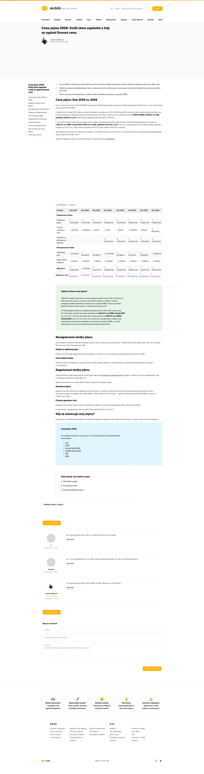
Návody (151, 20)
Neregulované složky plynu (38, 109)
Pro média (135, 731)
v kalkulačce (110, 139)
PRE (66, 453)
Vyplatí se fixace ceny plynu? (36, 104)
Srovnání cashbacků (57, 728)
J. (67, 559)
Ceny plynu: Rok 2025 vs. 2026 (38, 98)
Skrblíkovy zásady (138, 728)
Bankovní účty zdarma (78, 728)
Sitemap (113, 740)
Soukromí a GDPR (138, 737)
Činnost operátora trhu (37, 126)
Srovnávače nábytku (97, 734)
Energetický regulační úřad (112, 375)
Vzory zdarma (137, 20)
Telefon (79, 20)
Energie (57, 20)
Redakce (113, 728)
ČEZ (67, 443)
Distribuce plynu (34, 122)
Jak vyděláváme (116, 731)
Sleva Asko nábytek (77, 734)
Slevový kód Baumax (97, 728)
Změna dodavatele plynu (73, 490)
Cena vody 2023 (56, 731)
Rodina (99, 20)
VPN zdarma (94, 731)
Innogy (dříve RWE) (72, 448)
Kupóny (124, 20)
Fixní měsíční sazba (35, 116)
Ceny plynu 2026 (34, 135)
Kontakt (135, 740)
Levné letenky (55, 737)
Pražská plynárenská (73, 451)
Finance (68, 20)
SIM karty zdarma (76, 731)
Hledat (157, 8)
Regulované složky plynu (37, 119)
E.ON (67, 445)
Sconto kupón (55, 734)
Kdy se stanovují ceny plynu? (36, 130)
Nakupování (111, 20)
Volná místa (114, 734)
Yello (67, 456)
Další (160, 20)
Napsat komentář (51, 523)
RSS (133, 734)
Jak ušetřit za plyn (70, 481)
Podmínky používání (117, 737)
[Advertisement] (102, 60)
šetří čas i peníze (69, 8)
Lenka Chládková (57, 40)
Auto (89, 20)
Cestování (45, 20)
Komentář (47, 645)
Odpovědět (70, 539)
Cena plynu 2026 (70, 486)
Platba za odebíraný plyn (37, 112)
